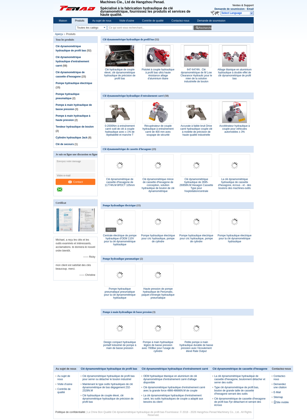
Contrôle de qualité (153, 20)
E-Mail (277, 392)
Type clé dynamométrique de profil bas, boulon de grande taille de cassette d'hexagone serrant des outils (236, 390)
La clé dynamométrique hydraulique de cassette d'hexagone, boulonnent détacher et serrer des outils (239, 379)
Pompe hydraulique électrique (74, 83)
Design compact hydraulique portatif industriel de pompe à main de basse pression (119, 345)
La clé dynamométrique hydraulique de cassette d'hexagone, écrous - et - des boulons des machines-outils (234, 184)
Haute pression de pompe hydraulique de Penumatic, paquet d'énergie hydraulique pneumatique (158, 293)
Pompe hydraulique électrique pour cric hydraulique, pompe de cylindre (158, 238)
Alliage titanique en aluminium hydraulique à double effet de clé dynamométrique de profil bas (235, 74)
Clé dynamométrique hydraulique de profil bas (128, 39)
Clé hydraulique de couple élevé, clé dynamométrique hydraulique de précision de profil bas (119, 74)
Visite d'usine (126, 20)
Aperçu (59, 34)
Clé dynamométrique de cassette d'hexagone (127, 149)
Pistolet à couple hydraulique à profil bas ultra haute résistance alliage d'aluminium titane (158, 74)
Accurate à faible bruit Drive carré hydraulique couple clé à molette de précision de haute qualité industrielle (196, 130)
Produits (79, 20)
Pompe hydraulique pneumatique (121, 258)
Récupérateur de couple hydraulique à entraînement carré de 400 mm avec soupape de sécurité (158, 130)
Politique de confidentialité (70, 412)
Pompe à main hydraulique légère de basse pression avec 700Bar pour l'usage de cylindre (158, 347)
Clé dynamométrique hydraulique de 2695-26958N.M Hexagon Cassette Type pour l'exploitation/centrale (196, 185)
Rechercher (204, 27)
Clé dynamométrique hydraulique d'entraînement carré (72, 61)
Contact (75, 181)
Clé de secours (65, 144)
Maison (63, 20)
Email (250, 8)
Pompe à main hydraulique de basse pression (127, 312)
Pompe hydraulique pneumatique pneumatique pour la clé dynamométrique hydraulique (120, 293)
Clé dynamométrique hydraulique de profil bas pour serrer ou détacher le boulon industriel (109, 378)
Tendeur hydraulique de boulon (75, 126)
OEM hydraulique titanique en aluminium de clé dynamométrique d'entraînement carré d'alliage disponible (170, 379)
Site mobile (281, 402)
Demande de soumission (229, 8)
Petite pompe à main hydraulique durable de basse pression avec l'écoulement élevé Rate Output (196, 347)
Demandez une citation (280, 386)
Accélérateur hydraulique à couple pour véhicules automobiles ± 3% (234, 128)
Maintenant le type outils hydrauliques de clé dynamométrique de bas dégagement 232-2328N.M (108, 387)
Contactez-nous (180, 20)
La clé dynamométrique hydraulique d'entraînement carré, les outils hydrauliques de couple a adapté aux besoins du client (173, 398)
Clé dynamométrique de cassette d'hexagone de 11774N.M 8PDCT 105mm (120, 182)
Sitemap (278, 397)
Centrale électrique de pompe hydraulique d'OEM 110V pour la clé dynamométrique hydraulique (119, 240)
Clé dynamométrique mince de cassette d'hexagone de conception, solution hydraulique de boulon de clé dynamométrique (158, 185)
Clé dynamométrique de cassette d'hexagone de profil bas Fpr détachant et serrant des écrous (239, 402)
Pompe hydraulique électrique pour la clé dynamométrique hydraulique (235, 238)
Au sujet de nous (101, 20)
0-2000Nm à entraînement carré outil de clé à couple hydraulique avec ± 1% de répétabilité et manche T (120, 130)
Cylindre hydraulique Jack (71, 137)
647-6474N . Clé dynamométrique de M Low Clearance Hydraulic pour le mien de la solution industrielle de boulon (196, 75)
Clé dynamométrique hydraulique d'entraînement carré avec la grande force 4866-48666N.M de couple (174, 389)
